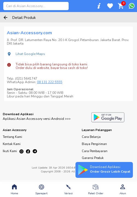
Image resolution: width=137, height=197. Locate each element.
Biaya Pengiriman (94, 144)
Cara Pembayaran (94, 151)
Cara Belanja (91, 137)
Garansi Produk (93, 158)
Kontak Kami (12, 144)
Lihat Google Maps (30, 54)
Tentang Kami (12, 137)
